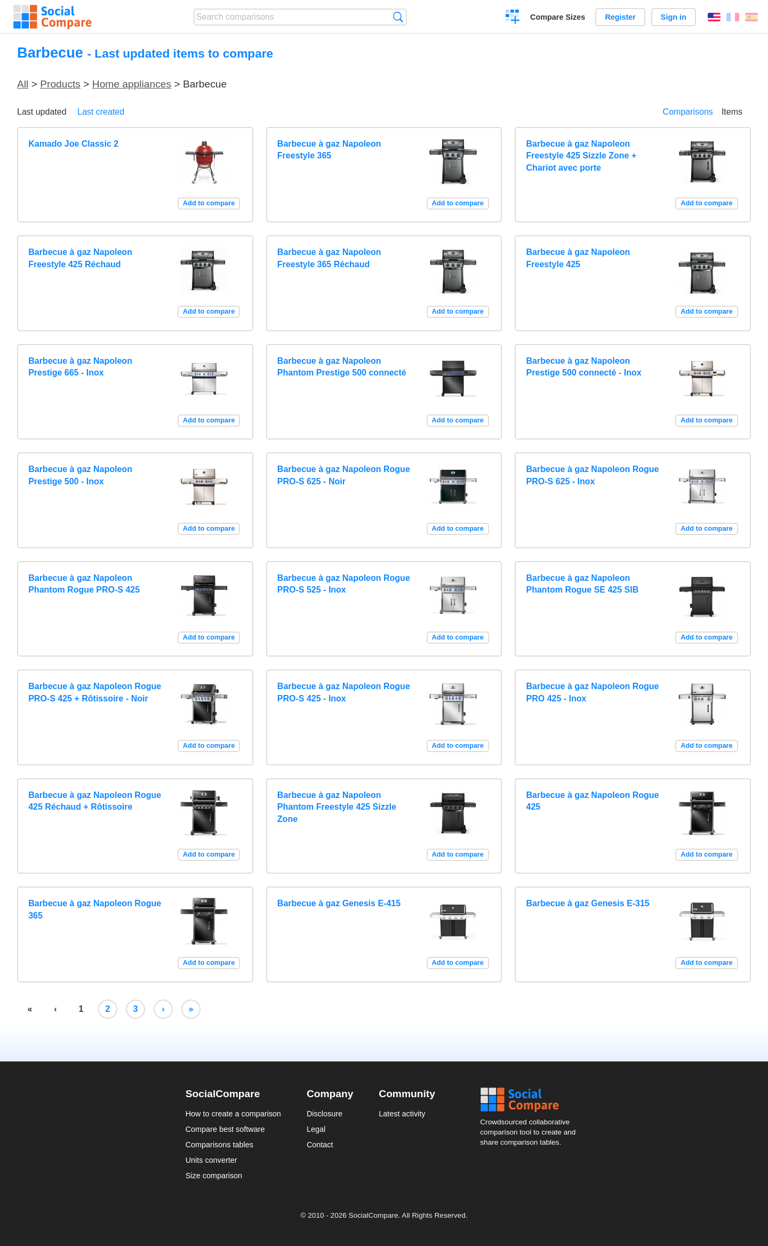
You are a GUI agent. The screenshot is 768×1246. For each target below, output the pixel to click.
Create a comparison (513, 18)
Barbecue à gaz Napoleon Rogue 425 (592, 800)
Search (398, 17)
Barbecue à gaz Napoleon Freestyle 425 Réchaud (80, 257)
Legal (316, 1129)
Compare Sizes (557, 17)
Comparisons (688, 111)
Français (732, 17)
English (714, 17)
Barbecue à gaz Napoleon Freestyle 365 (329, 149)
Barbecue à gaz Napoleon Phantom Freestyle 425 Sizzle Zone (336, 807)
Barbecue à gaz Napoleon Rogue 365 (94, 909)
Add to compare (209, 203)
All (22, 84)
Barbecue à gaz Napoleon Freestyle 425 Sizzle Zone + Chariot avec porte (581, 155)
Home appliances (131, 84)
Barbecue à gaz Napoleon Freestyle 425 (578, 257)
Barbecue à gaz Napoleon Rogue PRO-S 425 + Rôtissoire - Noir (94, 692)
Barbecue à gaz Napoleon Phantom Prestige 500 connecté (341, 366)
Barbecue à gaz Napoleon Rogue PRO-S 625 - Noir (343, 475)
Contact (320, 1144)
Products (60, 84)
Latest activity (402, 1113)
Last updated (42, 111)
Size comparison (214, 1175)
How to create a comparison (233, 1113)
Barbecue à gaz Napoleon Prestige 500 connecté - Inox (584, 366)
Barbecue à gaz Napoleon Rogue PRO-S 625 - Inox (592, 475)
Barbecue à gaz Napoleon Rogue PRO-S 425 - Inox (343, 692)
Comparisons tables (219, 1144)
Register (620, 17)
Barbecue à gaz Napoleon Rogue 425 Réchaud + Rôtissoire (94, 800)
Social (531, 1100)
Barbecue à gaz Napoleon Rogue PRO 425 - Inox (592, 692)
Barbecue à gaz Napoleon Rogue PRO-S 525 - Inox (343, 583)
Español (751, 17)
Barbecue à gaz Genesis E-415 (339, 903)
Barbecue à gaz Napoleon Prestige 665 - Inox (80, 366)
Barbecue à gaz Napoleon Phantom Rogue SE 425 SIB (582, 583)
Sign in (673, 17)
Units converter (211, 1160)
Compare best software (225, 1129)
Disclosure (324, 1113)
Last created (100, 111)
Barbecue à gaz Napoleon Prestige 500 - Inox (80, 475)
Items (732, 111)
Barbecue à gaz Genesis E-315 (588, 903)
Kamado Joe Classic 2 (73, 143)
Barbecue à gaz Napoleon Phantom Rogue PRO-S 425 (84, 583)
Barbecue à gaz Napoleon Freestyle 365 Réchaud (329, 257)
